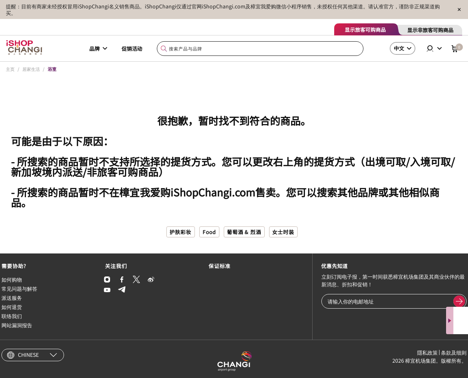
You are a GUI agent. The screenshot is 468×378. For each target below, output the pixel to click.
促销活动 (132, 48)
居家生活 (31, 69)
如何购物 (11, 279)
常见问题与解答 (19, 288)
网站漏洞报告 (16, 325)
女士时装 (283, 232)
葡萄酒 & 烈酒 (244, 232)
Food (209, 232)
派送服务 (11, 297)
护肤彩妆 (181, 232)
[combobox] (260, 48)
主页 (10, 69)
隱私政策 (427, 352)
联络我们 (11, 316)
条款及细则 (454, 352)
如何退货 (11, 306)
